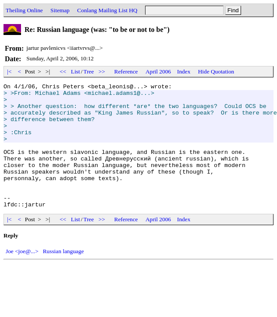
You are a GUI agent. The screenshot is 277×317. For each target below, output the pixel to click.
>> (102, 71)
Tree (88, 71)
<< (63, 71)
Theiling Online (24, 10)
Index (183, 71)
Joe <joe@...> (22, 276)
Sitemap (60, 10)
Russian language (63, 276)
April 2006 (158, 71)
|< (9, 71)
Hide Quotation (216, 71)
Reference (126, 71)
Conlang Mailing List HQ (107, 10)
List (75, 71)
